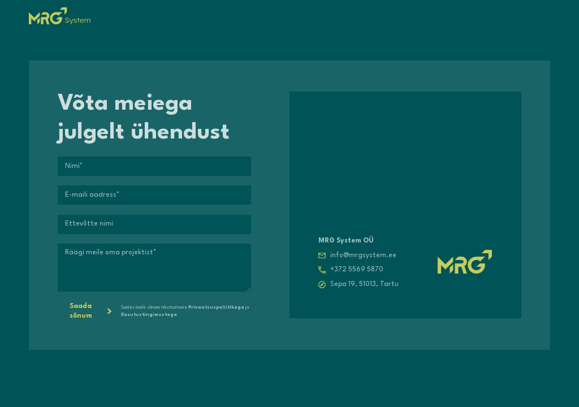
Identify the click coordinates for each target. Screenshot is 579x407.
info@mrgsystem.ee (363, 255)
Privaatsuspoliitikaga (216, 307)
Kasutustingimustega (149, 315)
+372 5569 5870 (356, 269)
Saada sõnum (90, 311)
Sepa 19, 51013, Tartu (364, 284)
